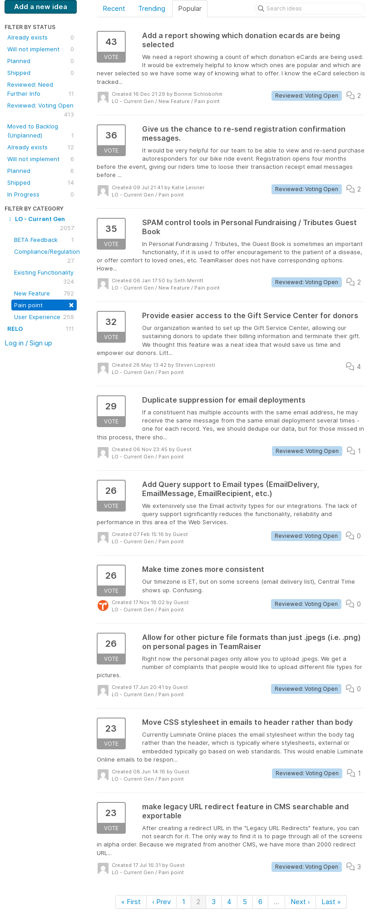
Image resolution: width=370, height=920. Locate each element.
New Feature (44, 293)
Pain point (44, 304)
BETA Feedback (44, 239)
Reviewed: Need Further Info (40, 89)
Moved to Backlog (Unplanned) (40, 131)
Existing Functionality (44, 277)
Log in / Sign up (28, 343)
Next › (300, 901)
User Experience (44, 316)
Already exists (40, 37)
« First (131, 901)
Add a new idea (40, 6)
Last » (331, 901)
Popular (190, 8)
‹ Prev (161, 901)
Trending (151, 8)
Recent (114, 8)
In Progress (40, 194)
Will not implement (40, 49)
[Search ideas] (310, 9)
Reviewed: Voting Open (40, 110)
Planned (40, 60)
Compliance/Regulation (45, 256)
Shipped (40, 72)
